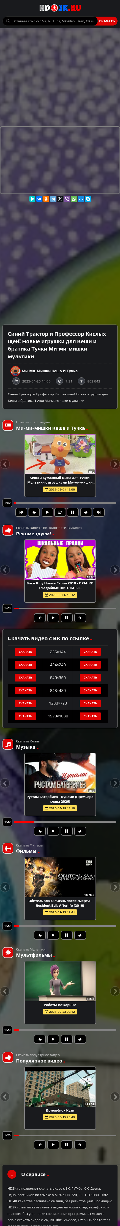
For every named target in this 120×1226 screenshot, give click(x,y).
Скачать (107, 21)
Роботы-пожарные (60, 1005)
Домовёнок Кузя (60, 1110)
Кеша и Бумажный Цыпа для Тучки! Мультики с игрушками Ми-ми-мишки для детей (60, 482)
